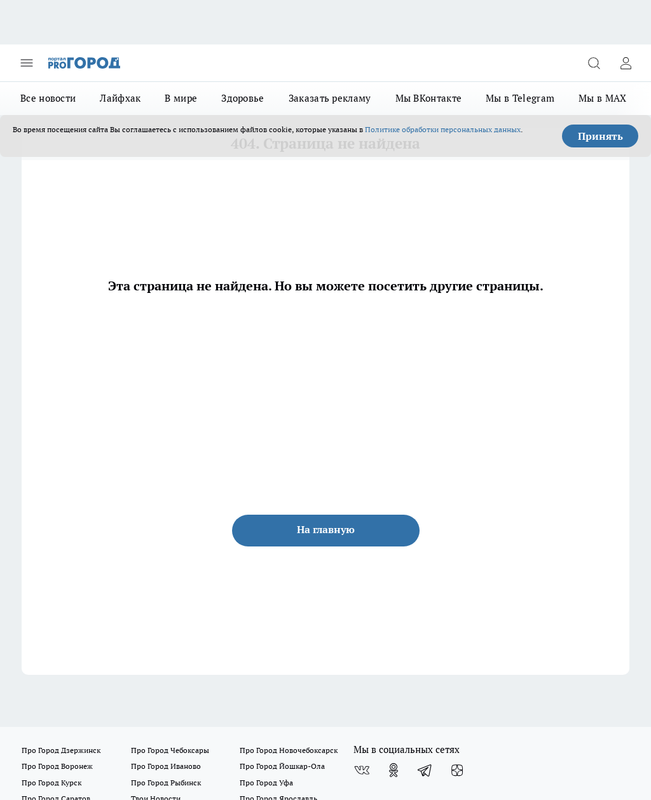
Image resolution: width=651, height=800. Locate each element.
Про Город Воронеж (57, 766)
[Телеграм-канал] (425, 770)
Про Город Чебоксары (170, 750)
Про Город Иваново (166, 766)
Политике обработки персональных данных (443, 129)
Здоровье (242, 98)
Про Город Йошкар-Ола (282, 766)
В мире (181, 98)
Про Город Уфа (266, 782)
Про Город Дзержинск (61, 750)
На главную (326, 529)
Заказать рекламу (330, 98)
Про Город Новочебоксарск (289, 750)
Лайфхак (120, 98)
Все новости (48, 98)
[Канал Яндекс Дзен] (457, 770)
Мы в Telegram (520, 98)
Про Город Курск (51, 782)
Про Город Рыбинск (166, 782)
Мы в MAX (602, 98)
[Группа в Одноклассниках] (393, 770)
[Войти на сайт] (625, 63)
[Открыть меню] (26, 63)
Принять (600, 136)
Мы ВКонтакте (428, 98)
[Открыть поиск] (593, 63)
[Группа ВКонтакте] (362, 770)
